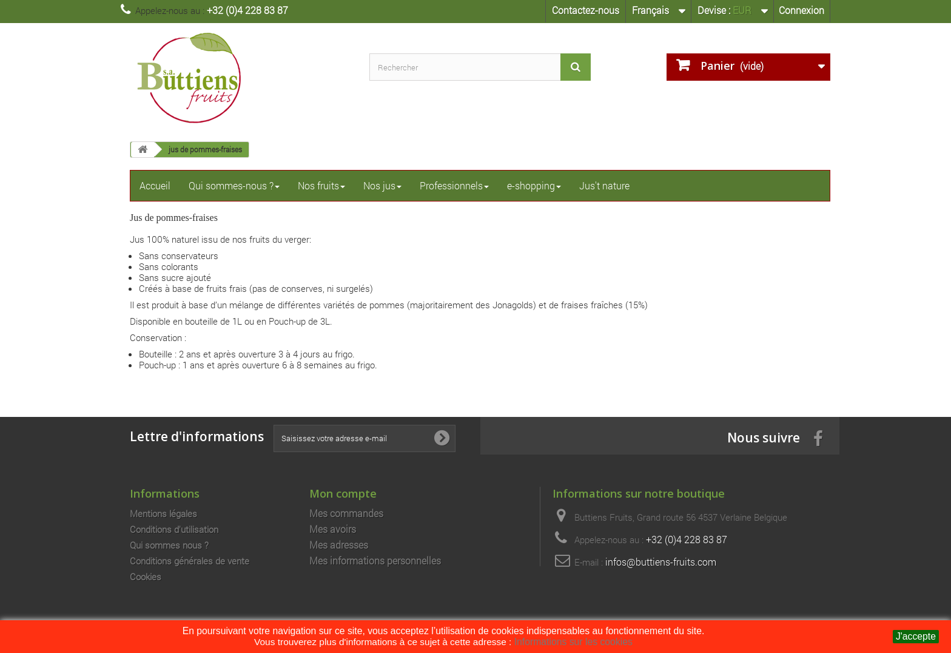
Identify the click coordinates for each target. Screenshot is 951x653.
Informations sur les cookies (573, 642)
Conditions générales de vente (189, 561)
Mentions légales (163, 513)
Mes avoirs (332, 529)
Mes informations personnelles (375, 561)
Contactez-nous (585, 10)
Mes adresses (338, 545)
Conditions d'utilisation (174, 529)
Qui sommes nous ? (169, 545)
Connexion (801, 10)
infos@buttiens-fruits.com (660, 561)
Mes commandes (346, 513)
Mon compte (343, 493)
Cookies (145, 576)
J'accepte (916, 636)
